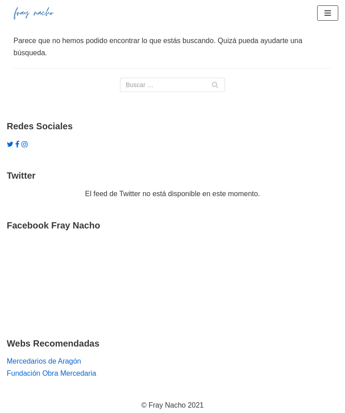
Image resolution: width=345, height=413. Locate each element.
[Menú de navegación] (327, 13)
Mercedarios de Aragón (44, 361)
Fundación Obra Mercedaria (51, 373)
